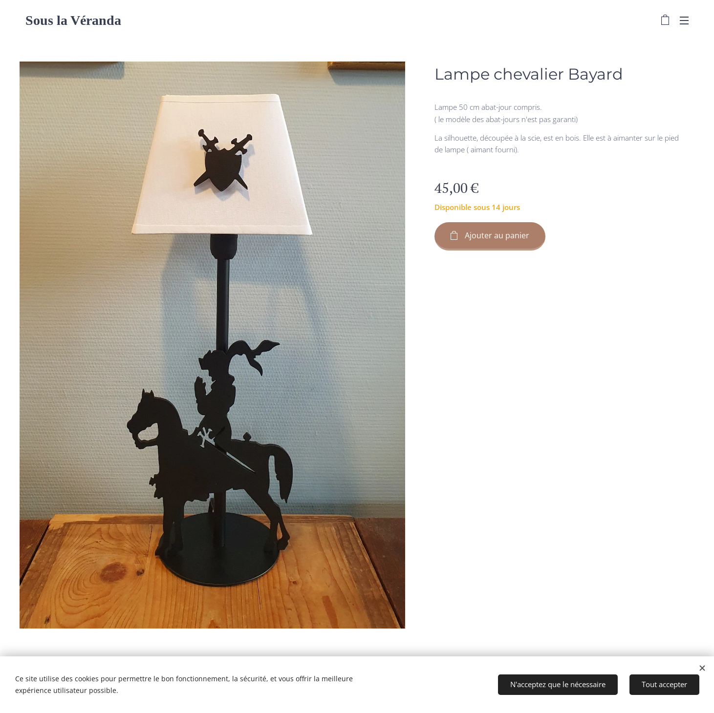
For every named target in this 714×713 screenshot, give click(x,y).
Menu (684, 20)
